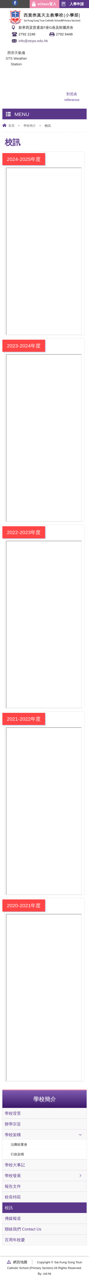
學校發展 (13, 1175)
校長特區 (13, 1197)
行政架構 (17, 1154)
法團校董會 (19, 1144)
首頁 (11, 125)
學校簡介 (29, 125)
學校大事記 (15, 1165)
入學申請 (77, 4)
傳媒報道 (13, 1218)
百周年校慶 (15, 1240)
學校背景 (13, 1113)
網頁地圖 (20, 1262)
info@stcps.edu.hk (33, 41)
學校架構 (13, 1135)
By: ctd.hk (44, 1273)
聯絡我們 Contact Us (23, 1229)
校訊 (9, 1208)
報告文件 (13, 1186)
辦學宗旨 (13, 1124)
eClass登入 (46, 4)
